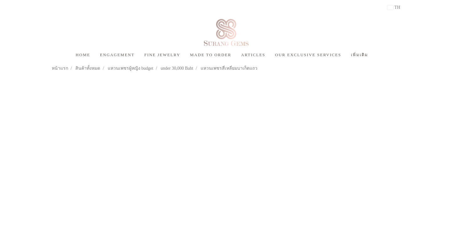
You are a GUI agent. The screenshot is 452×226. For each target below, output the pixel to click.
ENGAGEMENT (117, 54)
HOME (83, 54)
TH (393, 7)
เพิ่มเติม (359, 54)
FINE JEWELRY (162, 54)
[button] (378, 54)
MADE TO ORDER (210, 54)
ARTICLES (253, 54)
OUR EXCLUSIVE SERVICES (308, 54)
